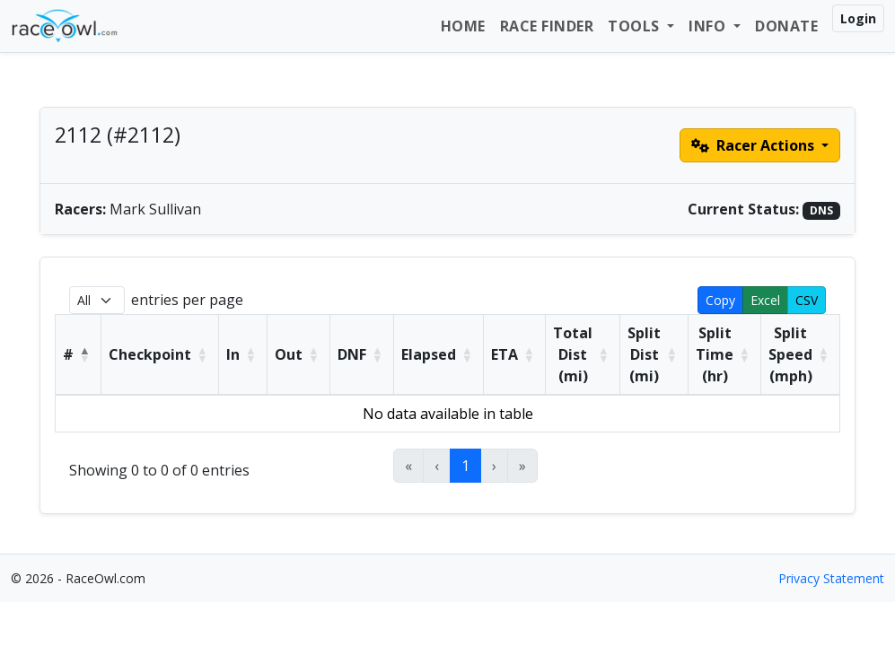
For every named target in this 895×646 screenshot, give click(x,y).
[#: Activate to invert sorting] (78, 355)
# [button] (68, 354)
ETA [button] (504, 354)
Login (858, 18)
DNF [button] (352, 354)
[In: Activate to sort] (243, 355)
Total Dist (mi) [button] (572, 354)
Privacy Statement (831, 578)
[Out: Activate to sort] (299, 355)
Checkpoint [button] (150, 354)
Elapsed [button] (428, 354)
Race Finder (547, 26)
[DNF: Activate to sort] (362, 355)
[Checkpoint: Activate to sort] (160, 355)
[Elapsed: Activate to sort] (439, 355)
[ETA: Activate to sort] (515, 355)
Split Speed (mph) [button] (790, 354)
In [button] (233, 354)
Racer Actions (754, 145)
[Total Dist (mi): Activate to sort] (583, 355)
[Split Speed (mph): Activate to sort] (800, 355)
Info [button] (709, 26)
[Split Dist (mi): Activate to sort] (654, 355)
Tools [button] (635, 26)
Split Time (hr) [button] (714, 354)
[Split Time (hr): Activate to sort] (725, 355)
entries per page (187, 300)
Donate (786, 26)
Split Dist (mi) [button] (644, 354)
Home (463, 26)
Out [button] (289, 354)
